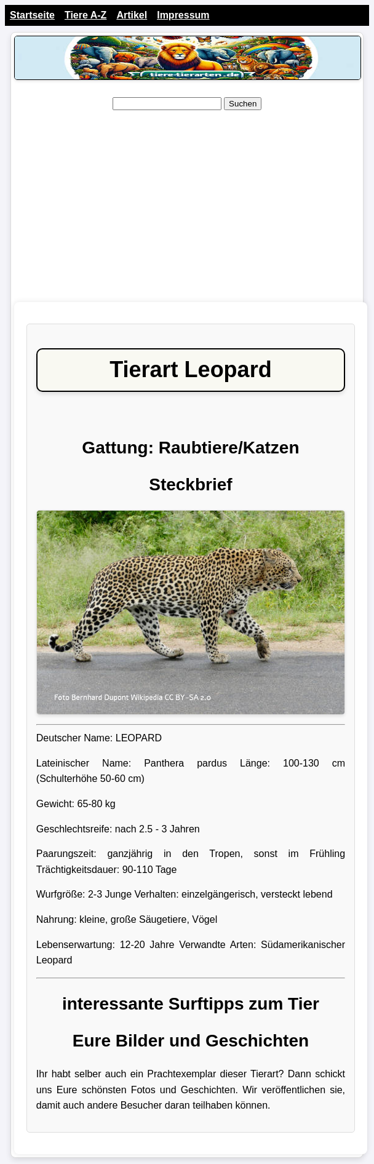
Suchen (243, 103)
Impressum (183, 15)
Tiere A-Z (85, 15)
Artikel (131, 15)
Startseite (32, 15)
